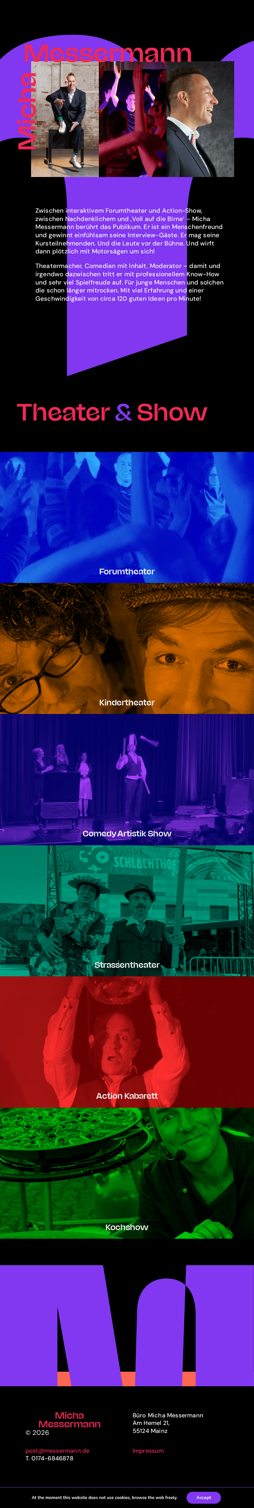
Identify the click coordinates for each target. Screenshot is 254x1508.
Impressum (148, 1451)
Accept (203, 1497)
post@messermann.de (57, 1451)
